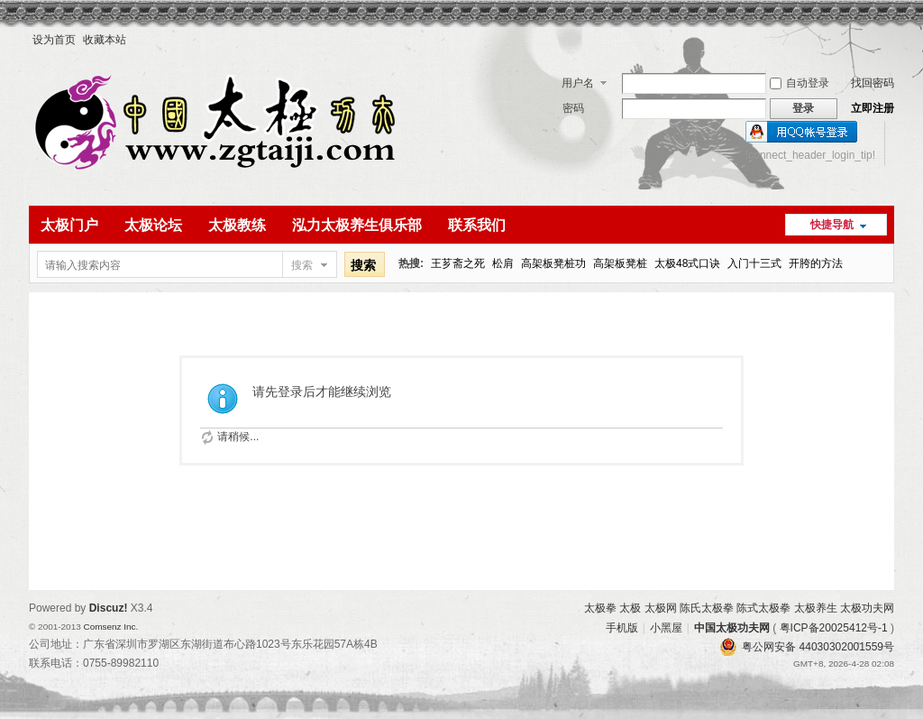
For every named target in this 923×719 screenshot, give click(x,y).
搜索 (302, 265)
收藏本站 (104, 39)
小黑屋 (666, 628)
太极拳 (600, 608)
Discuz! (108, 608)
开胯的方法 (816, 263)
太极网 (660, 608)
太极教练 (237, 225)
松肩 (503, 263)
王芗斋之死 (458, 263)
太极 (630, 608)
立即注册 (872, 108)
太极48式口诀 (687, 263)
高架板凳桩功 (553, 263)
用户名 (578, 83)
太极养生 (815, 608)
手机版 (622, 628)
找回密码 (872, 83)
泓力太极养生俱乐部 (357, 225)
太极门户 (69, 225)
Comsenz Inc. (110, 626)
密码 (573, 108)
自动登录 (799, 83)
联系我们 (477, 225)
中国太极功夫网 (732, 628)
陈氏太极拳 (707, 608)
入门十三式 (754, 263)
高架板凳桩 (620, 263)
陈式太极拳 (763, 608)
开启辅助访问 (889, 40)
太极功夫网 (867, 608)
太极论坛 (153, 225)
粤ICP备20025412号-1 (834, 628)
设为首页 (54, 39)
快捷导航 (832, 224)
